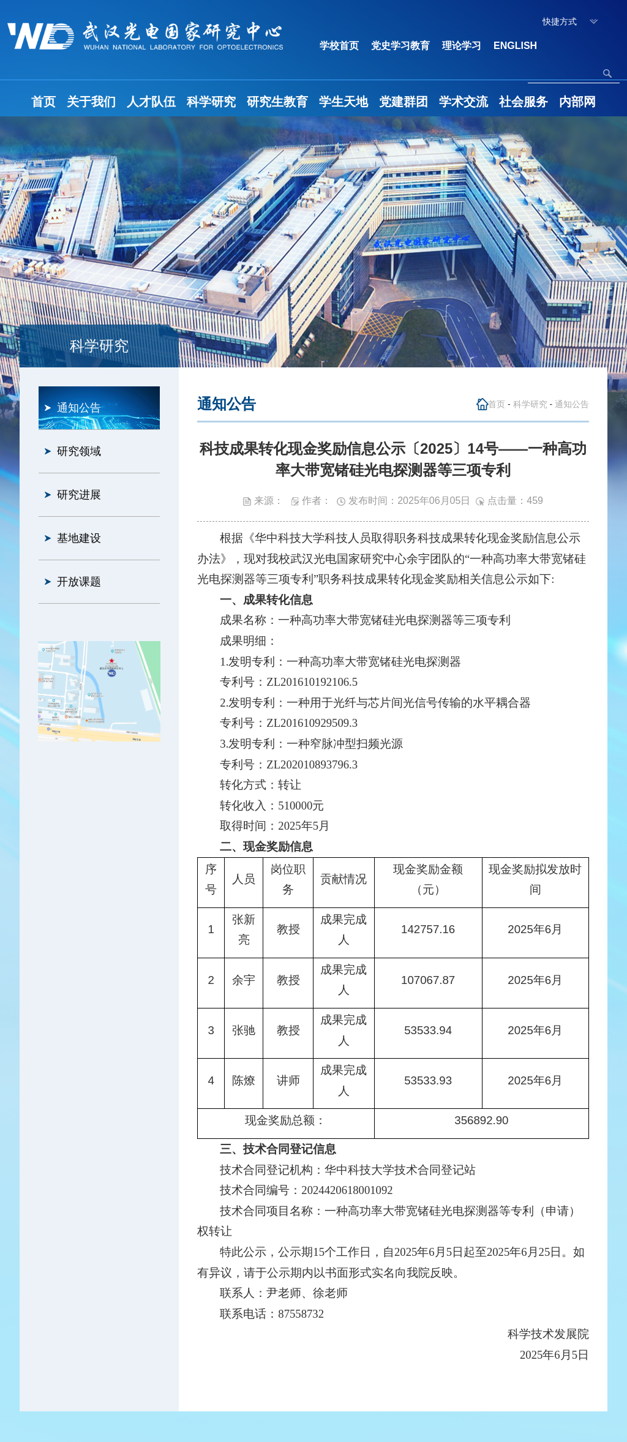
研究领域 (79, 451)
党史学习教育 (400, 45)
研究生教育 (277, 101)
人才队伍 (151, 101)
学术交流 (463, 101)
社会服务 (523, 101)
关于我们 (91, 101)
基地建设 (79, 538)
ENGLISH (515, 45)
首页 (43, 101)
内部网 (577, 101)
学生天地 (343, 101)
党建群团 (403, 101)
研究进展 (79, 495)
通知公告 (79, 408)
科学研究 (211, 101)
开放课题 (79, 582)
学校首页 (339, 45)
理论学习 (461, 45)
